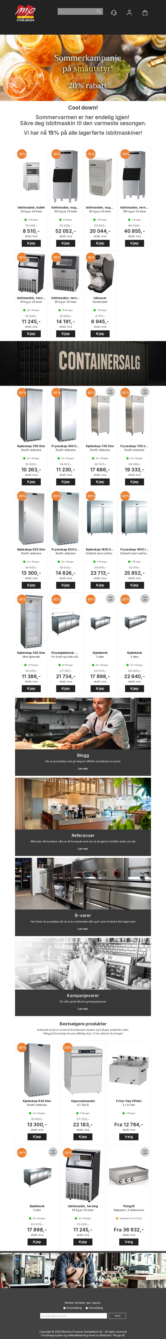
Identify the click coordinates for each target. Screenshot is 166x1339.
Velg (129, 1136)
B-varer (83, 915)
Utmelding (95, 1308)
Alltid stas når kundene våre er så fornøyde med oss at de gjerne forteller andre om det (83, 841)
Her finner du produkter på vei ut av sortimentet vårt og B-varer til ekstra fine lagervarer (83, 921)
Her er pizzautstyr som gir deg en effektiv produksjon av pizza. (83, 761)
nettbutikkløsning (78, 1335)
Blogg (83, 755)
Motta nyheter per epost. (83, 1303)
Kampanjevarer (83, 995)
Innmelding (74, 1308)
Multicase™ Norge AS (112, 1335)
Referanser (83, 835)
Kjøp (31, 243)
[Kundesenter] (114, 13)
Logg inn (129, 13)
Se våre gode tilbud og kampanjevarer (83, 1001)
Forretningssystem (52, 1335)
